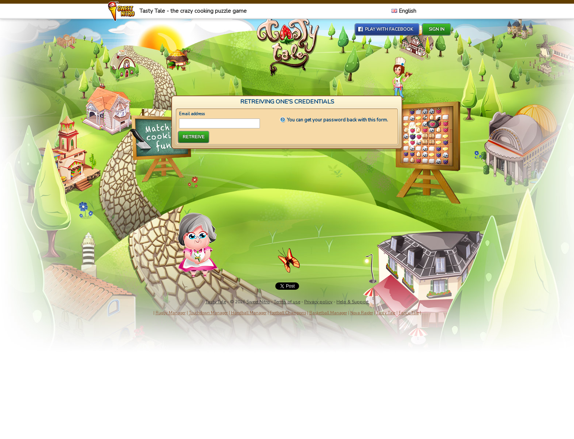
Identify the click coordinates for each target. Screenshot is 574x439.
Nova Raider (361, 313)
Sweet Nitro (258, 302)
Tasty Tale (215, 302)
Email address (192, 114)
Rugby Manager (171, 313)
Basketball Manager (328, 313)
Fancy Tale (409, 313)
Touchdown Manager (208, 313)
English (403, 11)
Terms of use (287, 302)
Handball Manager (248, 313)
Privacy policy (318, 302)
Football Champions (288, 313)
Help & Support (352, 302)
